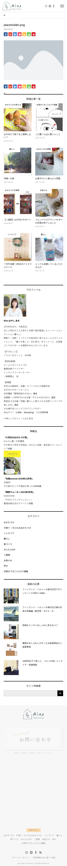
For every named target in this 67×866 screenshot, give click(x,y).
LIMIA (19, 412)
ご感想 (7, 554)
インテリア (9, 533)
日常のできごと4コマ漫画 (16, 571)
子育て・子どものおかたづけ (17, 527)
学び (6, 565)
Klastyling (29, 412)
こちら (30, 418)
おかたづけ (9, 522)
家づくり (8, 544)
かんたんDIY (9, 549)
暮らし (7, 538)
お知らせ (8, 560)
